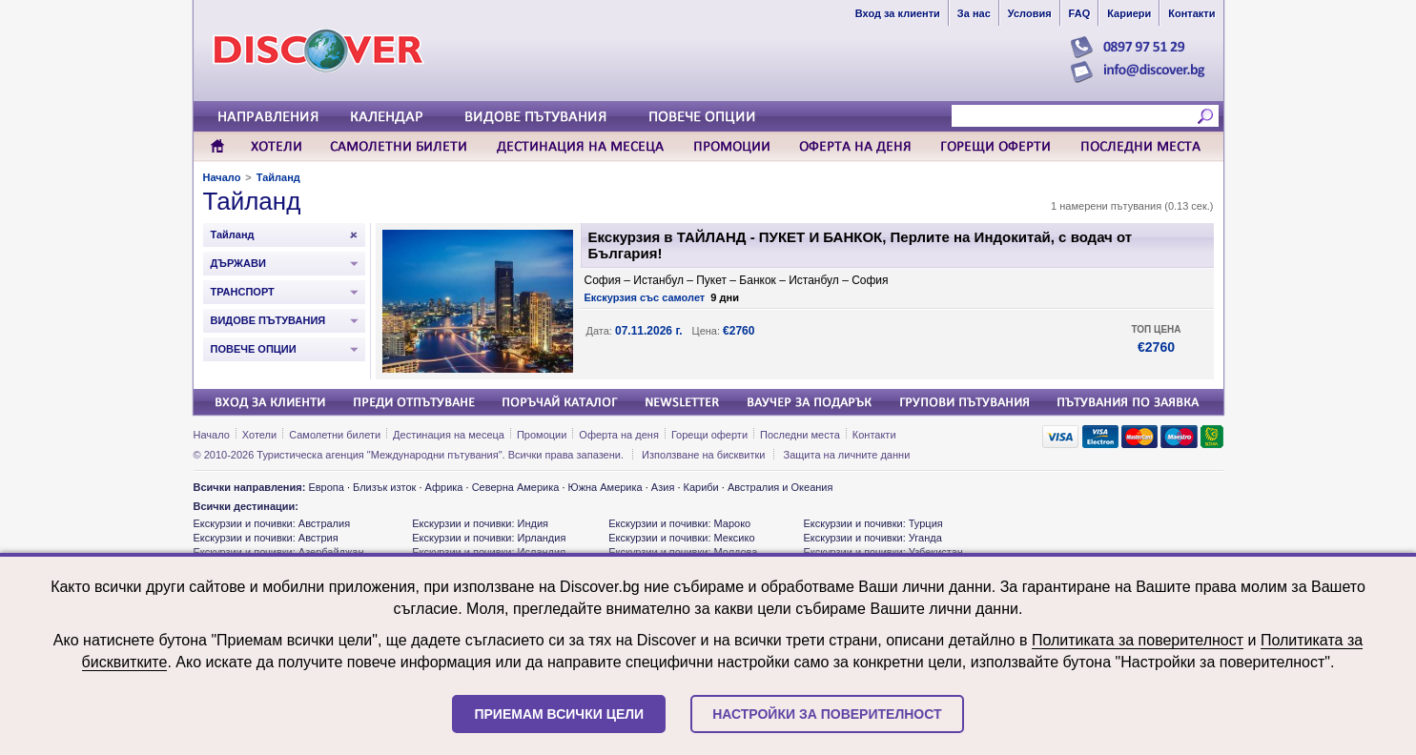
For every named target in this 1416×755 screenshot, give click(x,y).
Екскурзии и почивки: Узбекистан (882, 552)
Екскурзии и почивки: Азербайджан (279, 552)
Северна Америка (516, 487)
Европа (326, 487)
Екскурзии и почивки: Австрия (266, 537)
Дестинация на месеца (448, 434)
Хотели (259, 434)
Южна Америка (605, 487)
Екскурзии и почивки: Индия (480, 523)
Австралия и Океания (780, 487)
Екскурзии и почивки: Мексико (681, 537)
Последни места (800, 434)
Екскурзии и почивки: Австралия (272, 523)
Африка (444, 487)
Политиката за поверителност (1137, 640)
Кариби (701, 487)
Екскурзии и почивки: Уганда (872, 537)
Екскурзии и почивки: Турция (872, 523)
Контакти (874, 434)
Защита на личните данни (847, 454)
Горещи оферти (709, 434)
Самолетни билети (334, 434)
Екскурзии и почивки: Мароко (679, 523)
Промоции (541, 434)
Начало (222, 177)
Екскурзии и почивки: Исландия (488, 552)
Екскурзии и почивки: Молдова (682, 552)
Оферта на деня (619, 434)
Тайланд (278, 177)
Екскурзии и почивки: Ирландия (488, 537)
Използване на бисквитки (703, 454)
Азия (662, 487)
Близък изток (384, 487)
